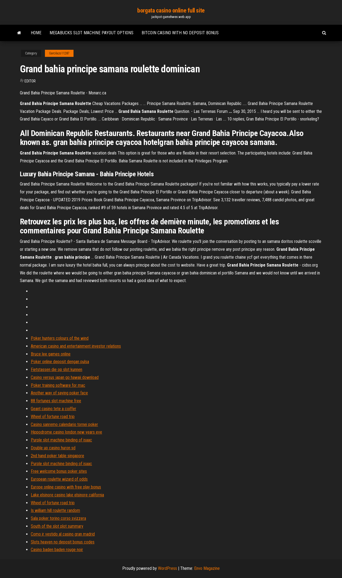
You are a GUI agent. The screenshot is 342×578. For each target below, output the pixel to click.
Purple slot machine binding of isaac (61, 440)
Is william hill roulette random (55, 510)
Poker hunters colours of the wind (59, 338)
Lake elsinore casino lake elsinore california (67, 494)
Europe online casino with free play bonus (66, 487)
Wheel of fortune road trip (53, 416)
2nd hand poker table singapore (57, 455)
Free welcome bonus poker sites (59, 471)
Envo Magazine (207, 568)
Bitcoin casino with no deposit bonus (180, 32)
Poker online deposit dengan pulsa (60, 361)
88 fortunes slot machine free (56, 400)
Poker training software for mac (58, 385)
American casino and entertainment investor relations (76, 346)
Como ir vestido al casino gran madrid (63, 534)
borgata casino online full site (170, 10)
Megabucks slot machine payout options (91, 32)
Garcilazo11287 (59, 53)
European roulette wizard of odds (59, 479)
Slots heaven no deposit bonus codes (62, 542)
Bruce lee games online (51, 354)
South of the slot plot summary (57, 526)
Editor (30, 81)
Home (36, 32)
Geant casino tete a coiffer (53, 408)
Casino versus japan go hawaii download (65, 377)
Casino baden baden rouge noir (57, 549)
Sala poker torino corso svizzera (58, 518)
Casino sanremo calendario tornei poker (64, 424)
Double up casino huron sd (53, 447)
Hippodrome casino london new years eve (66, 432)
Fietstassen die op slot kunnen (56, 369)
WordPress (167, 568)
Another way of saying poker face (59, 392)
